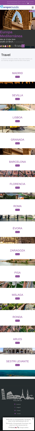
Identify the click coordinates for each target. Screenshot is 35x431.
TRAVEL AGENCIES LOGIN (12, 3)
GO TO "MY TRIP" (21, 1)
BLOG (27, 1)
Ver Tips (17, 76)
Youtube (17, 413)
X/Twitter (17, 410)
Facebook (17, 404)
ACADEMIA (31, 1)
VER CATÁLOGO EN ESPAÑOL (10, 1)
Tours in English (22, 3)
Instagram (18, 407)
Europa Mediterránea (11, 34)
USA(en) (31, 3)
